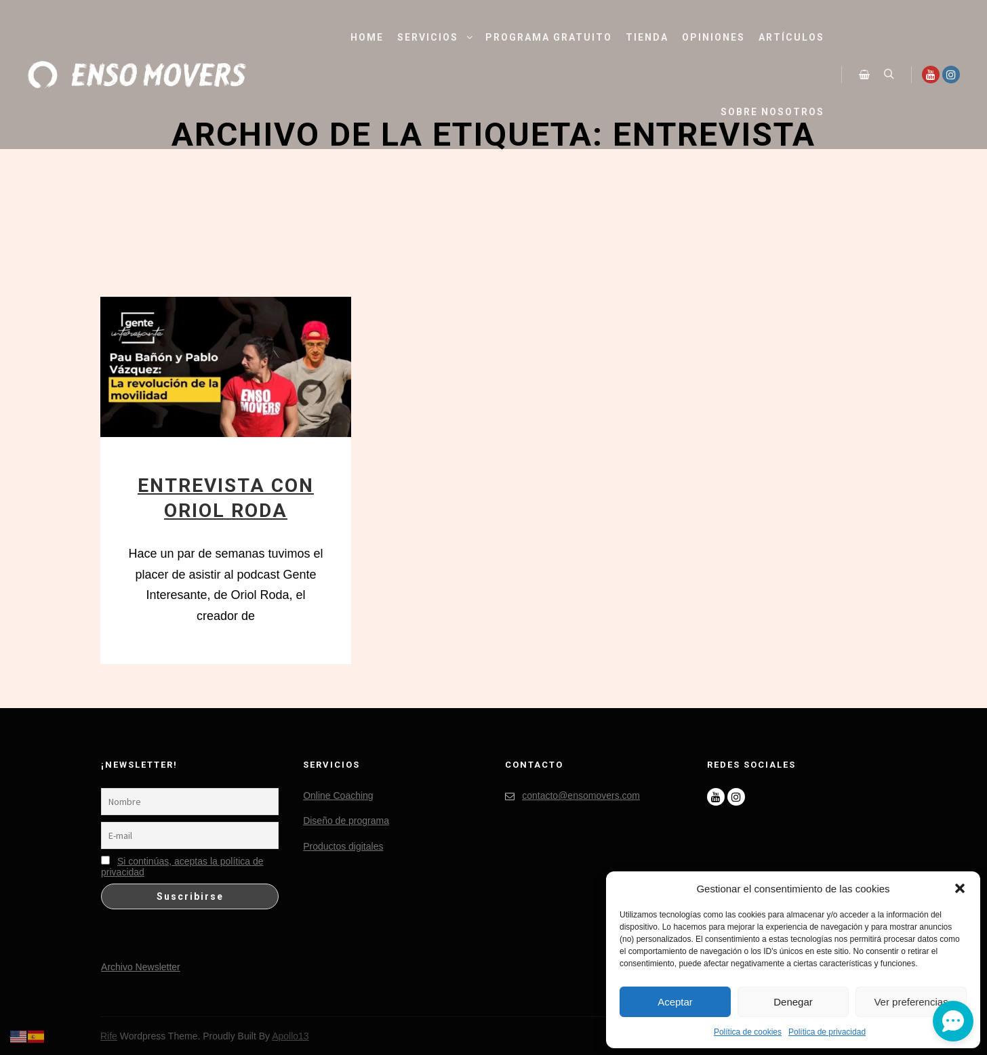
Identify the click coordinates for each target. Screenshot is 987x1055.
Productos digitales (343, 846)
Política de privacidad (827, 1032)
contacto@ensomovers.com (572, 796)
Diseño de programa (346, 820)
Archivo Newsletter (140, 966)
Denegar (793, 1002)
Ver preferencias (911, 1002)
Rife (108, 1036)
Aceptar (675, 1002)
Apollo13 (290, 1036)
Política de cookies (748, 1032)
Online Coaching (338, 795)
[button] (960, 888)
